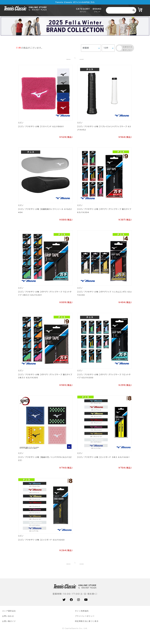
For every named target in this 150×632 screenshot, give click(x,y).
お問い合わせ (8, 616)
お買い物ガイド (9, 621)
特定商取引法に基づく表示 (86, 621)
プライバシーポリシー (84, 616)
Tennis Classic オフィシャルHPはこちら (75, 2)
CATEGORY (83, 10)
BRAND (97, 10)
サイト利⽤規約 (82, 611)
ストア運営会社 (9, 611)
